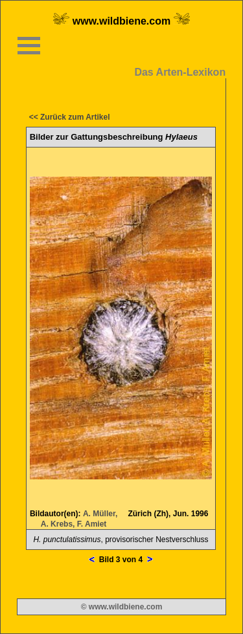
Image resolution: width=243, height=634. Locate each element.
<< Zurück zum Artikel (69, 117)
